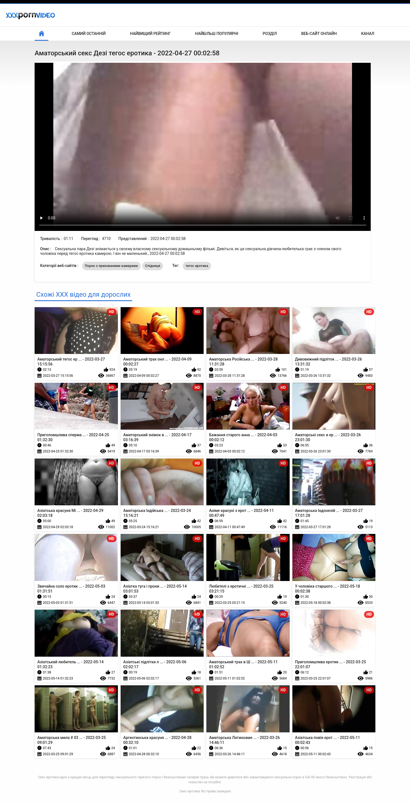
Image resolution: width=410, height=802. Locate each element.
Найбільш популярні (216, 33)
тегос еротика (196, 266)
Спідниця (152, 266)
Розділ (270, 33)
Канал (367, 33)
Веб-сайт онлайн (319, 33)
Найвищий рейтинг (150, 33)
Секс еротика (189, 791)
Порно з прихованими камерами (111, 266)
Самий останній (89, 33)
